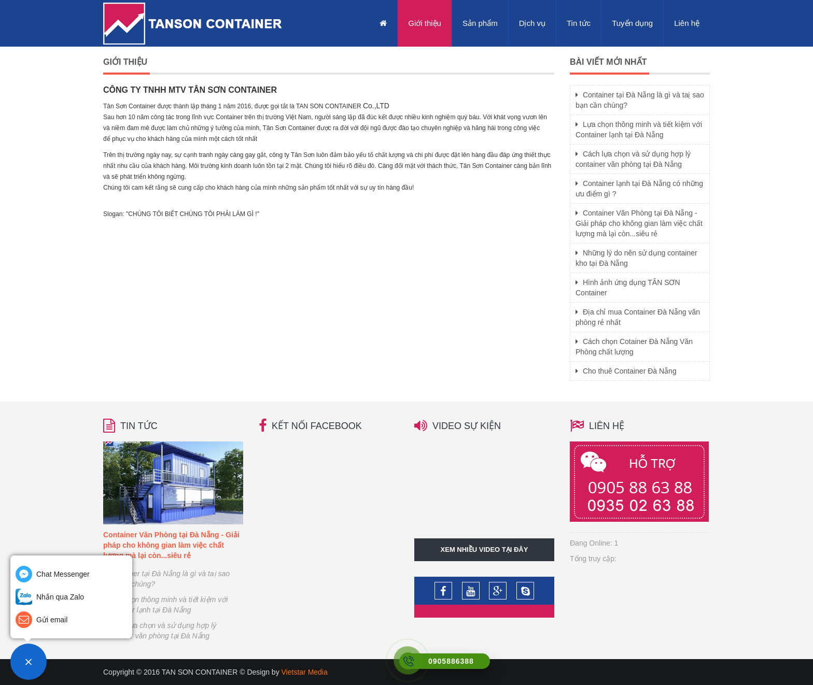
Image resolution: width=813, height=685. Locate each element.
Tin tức (579, 23)
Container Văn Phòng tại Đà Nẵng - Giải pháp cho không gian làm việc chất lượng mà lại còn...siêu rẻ (639, 223)
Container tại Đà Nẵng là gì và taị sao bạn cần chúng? (166, 578)
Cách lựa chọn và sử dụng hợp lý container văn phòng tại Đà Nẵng (159, 630)
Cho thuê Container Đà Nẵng (626, 371)
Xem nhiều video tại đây (484, 549)
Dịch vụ (532, 23)
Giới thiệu (424, 23)
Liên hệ (686, 23)
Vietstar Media (305, 672)
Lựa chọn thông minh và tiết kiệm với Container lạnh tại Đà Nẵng (165, 604)
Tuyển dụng (632, 23)
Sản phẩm (480, 23)
